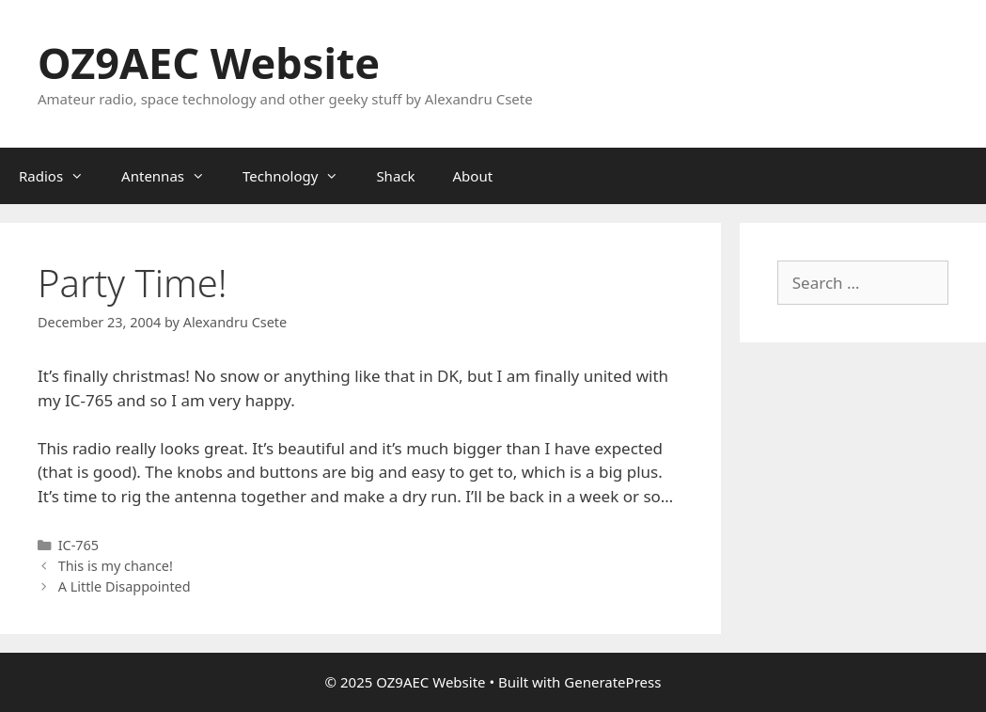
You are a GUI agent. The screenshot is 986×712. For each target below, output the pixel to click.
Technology (300, 176)
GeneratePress (612, 681)
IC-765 (78, 545)
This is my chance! (115, 566)
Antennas (172, 176)
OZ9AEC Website (209, 62)
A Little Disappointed (124, 586)
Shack (395, 175)
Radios (60, 176)
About (473, 175)
